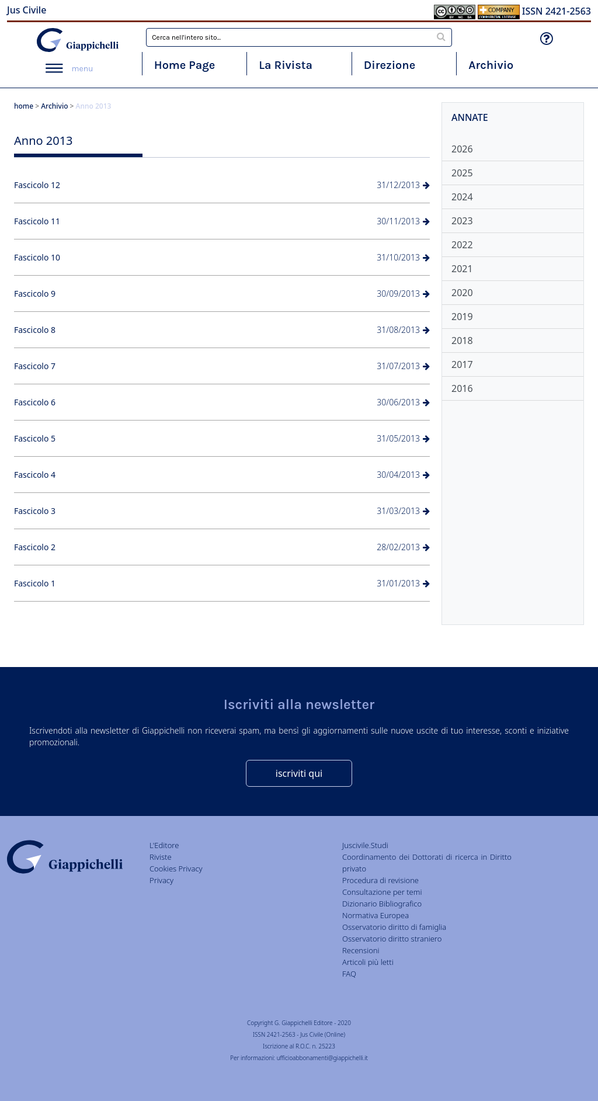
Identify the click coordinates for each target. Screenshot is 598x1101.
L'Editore (164, 845)
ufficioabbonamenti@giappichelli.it (322, 1058)
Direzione (389, 65)
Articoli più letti (368, 962)
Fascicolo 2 (34, 547)
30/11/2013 (403, 221)
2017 (462, 364)
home (23, 106)
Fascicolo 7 (34, 365)
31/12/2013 (403, 184)
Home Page (184, 65)
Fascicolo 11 (37, 221)
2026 (462, 149)
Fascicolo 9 (34, 293)
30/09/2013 (403, 293)
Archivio (490, 65)
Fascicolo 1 (34, 583)
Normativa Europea (375, 915)
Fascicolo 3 (34, 510)
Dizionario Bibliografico (382, 903)
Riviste (161, 857)
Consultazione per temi (382, 892)
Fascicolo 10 (37, 257)
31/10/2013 (403, 257)
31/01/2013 (403, 583)
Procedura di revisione (380, 880)
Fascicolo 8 (34, 329)
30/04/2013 (403, 474)
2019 (462, 316)
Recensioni (361, 950)
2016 (462, 388)
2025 (462, 172)
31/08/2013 (403, 329)
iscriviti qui (299, 773)
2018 (462, 340)
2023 (462, 220)
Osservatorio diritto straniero (391, 938)
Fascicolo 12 (37, 184)
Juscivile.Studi (365, 845)
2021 (462, 268)
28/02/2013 (403, 547)
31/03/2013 (403, 510)
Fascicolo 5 (34, 438)
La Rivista (285, 65)
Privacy (161, 880)
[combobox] (299, 37)
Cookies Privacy (176, 868)
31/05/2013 (403, 438)
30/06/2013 (403, 402)
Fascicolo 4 (34, 474)
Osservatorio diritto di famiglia (394, 927)
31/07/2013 (403, 365)
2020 (462, 292)
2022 (462, 244)
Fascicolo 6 (34, 402)
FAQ (349, 973)
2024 (462, 196)
